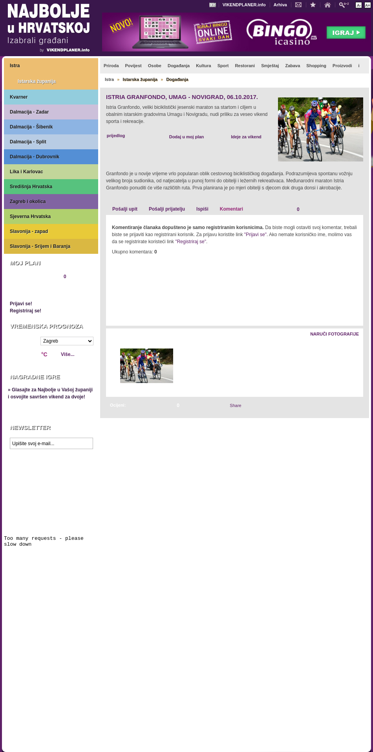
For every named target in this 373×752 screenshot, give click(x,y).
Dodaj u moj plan (186, 136)
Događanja (177, 79)
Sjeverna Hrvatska (30, 216)
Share (235, 405)
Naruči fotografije (334, 334)
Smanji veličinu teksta (358, 5)
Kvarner (18, 97)
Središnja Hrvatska (31, 186)
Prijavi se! (21, 303)
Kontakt (300, 4)
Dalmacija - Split (28, 142)
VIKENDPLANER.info (244, 4)
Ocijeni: (118, 405)
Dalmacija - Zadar (29, 112)
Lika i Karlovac (26, 171)
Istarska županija (37, 81)
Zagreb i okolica (28, 201)
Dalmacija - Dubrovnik (34, 157)
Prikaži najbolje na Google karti (51, 499)
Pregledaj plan (33, 290)
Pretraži (346, 4)
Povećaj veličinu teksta (367, 5)
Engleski (213, 5)
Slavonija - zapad (29, 231)
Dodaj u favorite (315, 4)
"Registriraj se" (190, 241)
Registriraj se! (25, 311)
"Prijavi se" (255, 234)
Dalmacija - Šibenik (31, 127)
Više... (67, 354)
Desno (353, 366)
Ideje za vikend (246, 136)
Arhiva (280, 4)
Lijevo (112, 366)
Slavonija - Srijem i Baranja (40, 246)
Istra (15, 65)
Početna (329, 4)
